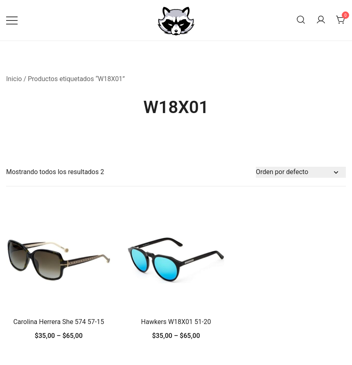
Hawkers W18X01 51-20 (176, 322)
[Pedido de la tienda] (301, 172)
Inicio (14, 79)
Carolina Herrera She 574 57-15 (58, 322)
